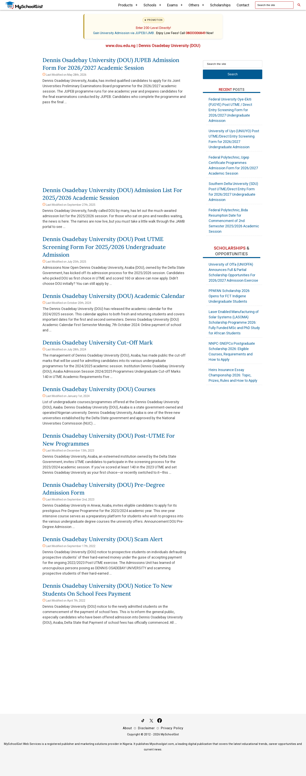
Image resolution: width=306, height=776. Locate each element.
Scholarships (220, 5)
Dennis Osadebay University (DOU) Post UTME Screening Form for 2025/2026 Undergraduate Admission (104, 246)
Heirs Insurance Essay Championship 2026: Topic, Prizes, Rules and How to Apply (233, 375)
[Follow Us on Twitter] (151, 721)
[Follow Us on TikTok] (142, 721)
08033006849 (196, 33)
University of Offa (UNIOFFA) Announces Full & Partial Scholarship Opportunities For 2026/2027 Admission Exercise (233, 272)
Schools (152, 5)
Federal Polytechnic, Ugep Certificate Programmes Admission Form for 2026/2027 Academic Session (233, 165)
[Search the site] (274, 5)
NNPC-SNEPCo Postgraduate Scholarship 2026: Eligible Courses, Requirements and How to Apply (232, 351)
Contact (243, 5)
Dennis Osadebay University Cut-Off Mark (98, 342)
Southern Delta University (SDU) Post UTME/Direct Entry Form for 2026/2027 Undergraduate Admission (233, 192)
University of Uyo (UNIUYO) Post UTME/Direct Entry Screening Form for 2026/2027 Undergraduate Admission (234, 139)
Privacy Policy (172, 728)
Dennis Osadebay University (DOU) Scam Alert (103, 539)
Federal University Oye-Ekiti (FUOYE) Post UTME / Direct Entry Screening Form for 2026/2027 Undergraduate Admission (230, 110)
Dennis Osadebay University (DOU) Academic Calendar (114, 295)
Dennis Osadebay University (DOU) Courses (99, 389)
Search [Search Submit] (233, 74)
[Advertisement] (114, 148)
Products (128, 5)
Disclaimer (146, 728)
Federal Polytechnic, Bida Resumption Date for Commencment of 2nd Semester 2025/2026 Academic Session (234, 220)
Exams (175, 5)
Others (196, 5)
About (127, 728)
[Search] (299, 5)
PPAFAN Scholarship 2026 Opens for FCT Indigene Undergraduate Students (229, 296)
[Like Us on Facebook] (159, 721)
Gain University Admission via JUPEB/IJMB (124, 33)
